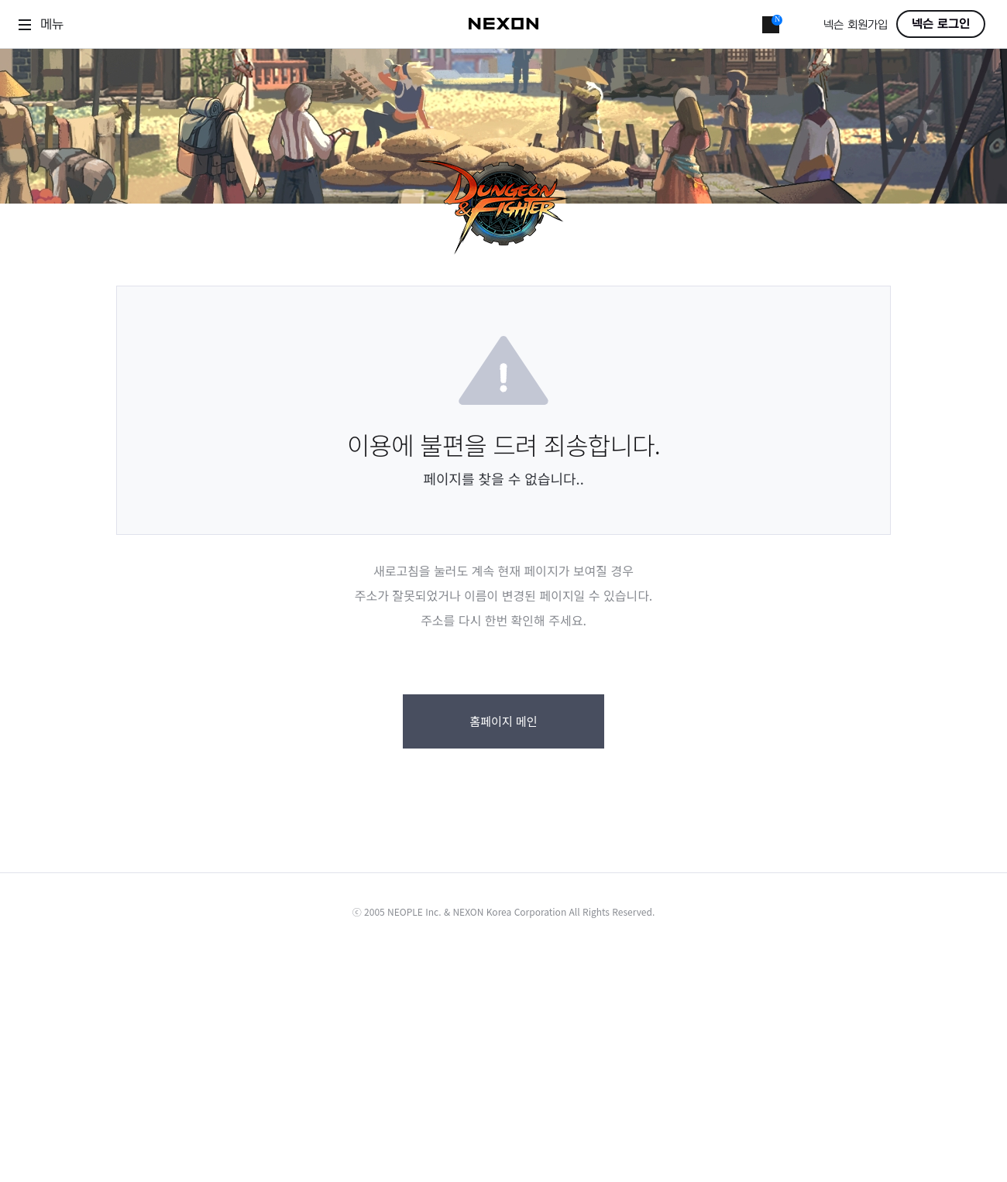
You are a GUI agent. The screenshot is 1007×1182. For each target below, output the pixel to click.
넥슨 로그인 (941, 24)
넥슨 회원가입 (855, 25)
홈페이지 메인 (503, 721)
